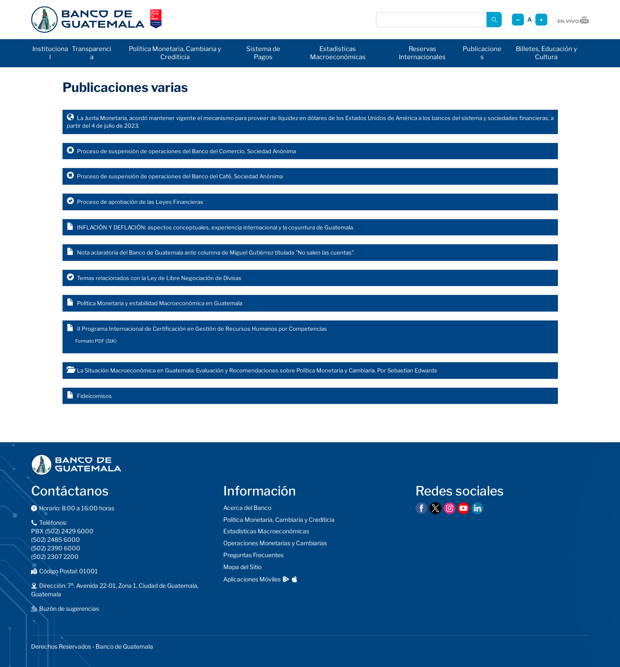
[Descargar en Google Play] (286, 579)
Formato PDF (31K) (96, 341)
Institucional (50, 53)
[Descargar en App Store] (294, 579)
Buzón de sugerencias (69, 608)
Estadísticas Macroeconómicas (338, 53)
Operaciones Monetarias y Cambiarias (275, 543)
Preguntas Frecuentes (253, 554)
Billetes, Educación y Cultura (546, 53)
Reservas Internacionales (422, 53)
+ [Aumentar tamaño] (541, 19)
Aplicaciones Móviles (252, 579)
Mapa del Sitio (242, 566)
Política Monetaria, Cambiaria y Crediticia (175, 53)
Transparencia (91, 53)
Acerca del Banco (247, 507)
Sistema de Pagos (263, 53)
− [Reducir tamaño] (518, 19)
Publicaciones (482, 53)
